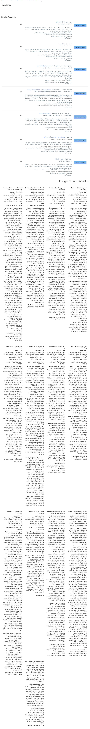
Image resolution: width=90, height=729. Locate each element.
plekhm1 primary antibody (54, 137)
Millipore (69, 137)
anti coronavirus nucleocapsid (39, 90)
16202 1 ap (59, 159)
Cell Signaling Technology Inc (62, 66)
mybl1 (60, 44)
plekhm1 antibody (44, 66)
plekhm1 (59, 22)
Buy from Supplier (80, 25)
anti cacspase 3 (45, 113)
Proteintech (68, 22)
